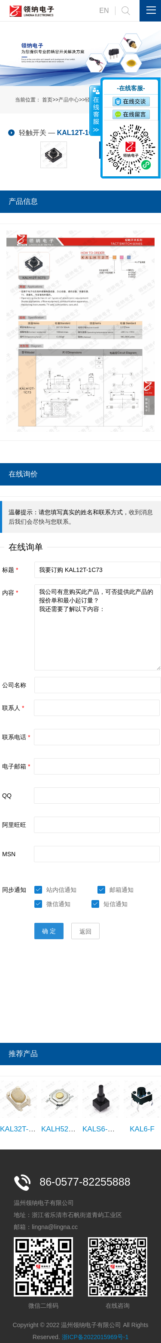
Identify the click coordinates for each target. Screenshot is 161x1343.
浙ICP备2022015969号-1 (95, 1337)
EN (104, 10)
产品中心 (68, 100)
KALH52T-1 (60, 1129)
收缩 (95, 110)
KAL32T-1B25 (23, 1129)
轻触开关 (32, 132)
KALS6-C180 (103, 1129)
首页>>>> (74, 100)
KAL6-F (142, 1129)
